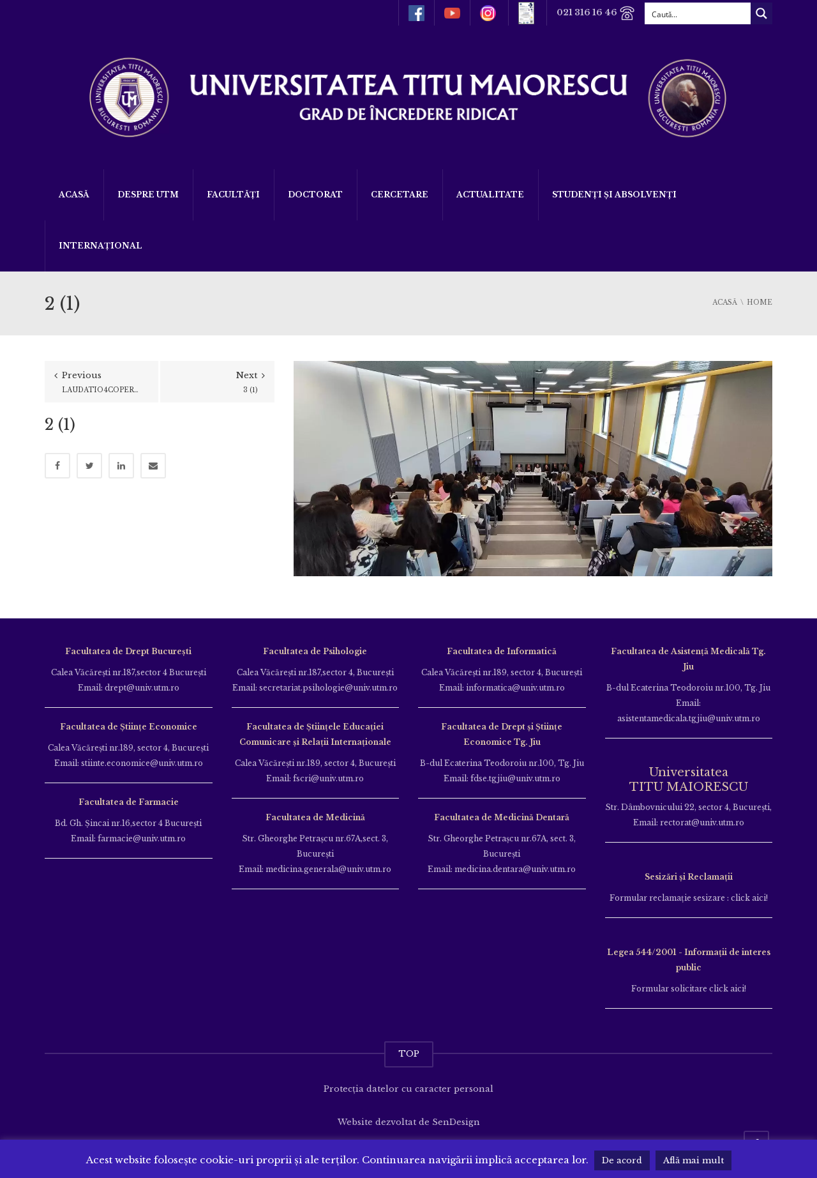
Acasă (74, 194)
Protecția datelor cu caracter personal (408, 1088)
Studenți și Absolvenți (614, 194)
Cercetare (399, 194)
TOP (408, 1053)
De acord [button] (622, 1160)
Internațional (100, 245)
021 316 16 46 (596, 13)
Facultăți (233, 194)
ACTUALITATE (490, 194)
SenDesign (456, 1122)
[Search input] (698, 13)
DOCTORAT (315, 194)
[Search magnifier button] (761, 13)
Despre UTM (148, 194)
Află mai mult (693, 1160)
